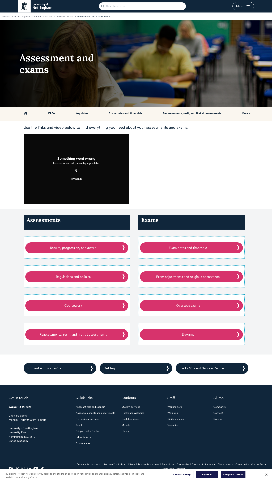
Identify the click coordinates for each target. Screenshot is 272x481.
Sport (79, 425)
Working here (174, 406)
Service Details (65, 16)
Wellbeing (172, 413)
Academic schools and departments (95, 413)
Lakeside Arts (83, 437)
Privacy (131, 464)
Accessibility (168, 464)
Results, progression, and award (73, 248)
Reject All (207, 474)
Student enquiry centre (44, 368)
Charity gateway (225, 464)
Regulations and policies (73, 277)
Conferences (83, 443)
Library (125, 431)
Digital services (130, 419)
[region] (136, 475)
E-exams (188, 334)
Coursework (73, 306)
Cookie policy (242, 464)
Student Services (43, 16)
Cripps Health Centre (87, 431)
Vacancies (172, 425)
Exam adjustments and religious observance (188, 277)
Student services (131, 406)
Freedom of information (203, 464)
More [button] (245, 113)
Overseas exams (188, 306)
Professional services (87, 419)
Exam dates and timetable (125, 113)
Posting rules (183, 464)
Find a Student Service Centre (202, 368)
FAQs (51, 113)
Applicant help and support (90, 406)
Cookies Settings (182, 474)
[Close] (266, 474)
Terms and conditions (148, 464)
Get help (110, 368)
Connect (218, 413)
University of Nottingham (16, 16)
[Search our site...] (144, 6)
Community (219, 406)
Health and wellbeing (133, 413)
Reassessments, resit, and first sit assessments (192, 113)
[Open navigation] (243, 6)
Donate (217, 419)
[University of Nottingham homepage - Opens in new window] (35, 6)
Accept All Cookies (233, 474)
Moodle (126, 425)
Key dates (81, 113)
